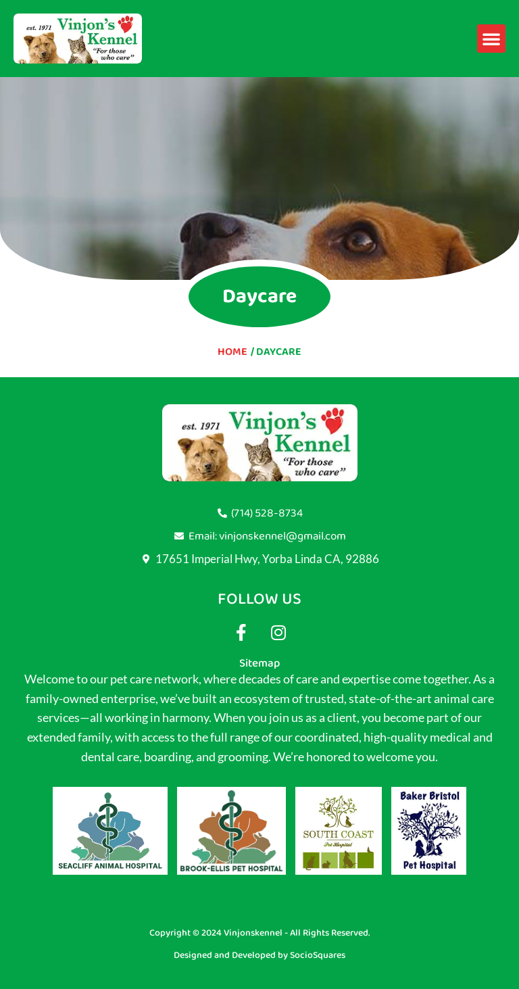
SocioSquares (317, 955)
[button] (491, 38)
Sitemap (259, 663)
